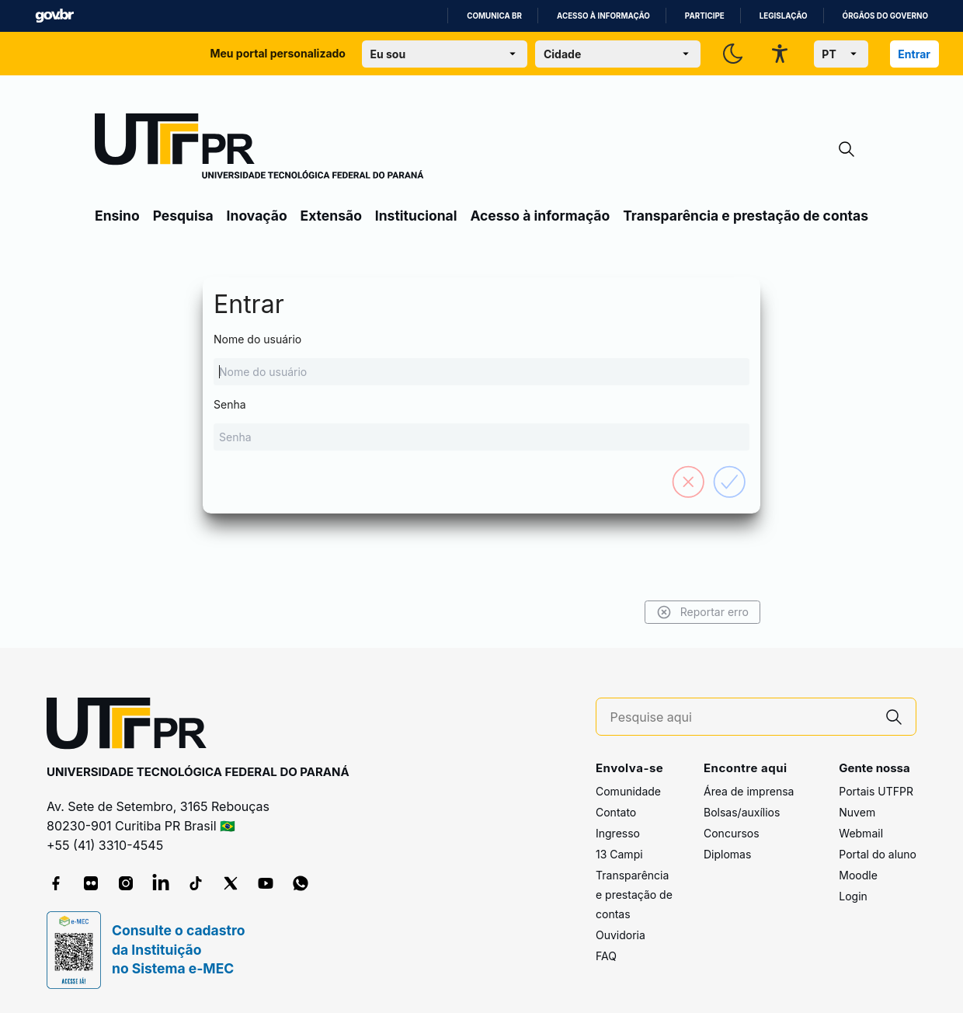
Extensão (331, 215)
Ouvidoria (620, 935)
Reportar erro (702, 612)
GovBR (54, 16)
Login (853, 896)
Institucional (416, 215)
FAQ (606, 956)
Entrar (914, 54)
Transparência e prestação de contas (745, 215)
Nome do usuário (481, 358)
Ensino (117, 215)
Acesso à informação (603, 16)
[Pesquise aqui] (741, 717)
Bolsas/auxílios (742, 812)
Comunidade (628, 791)
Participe (705, 16)
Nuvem (857, 812)
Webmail (861, 833)
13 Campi (619, 854)
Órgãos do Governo (885, 16)
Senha (481, 424)
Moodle (858, 875)
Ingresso (618, 833)
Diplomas (727, 854)
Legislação (784, 16)
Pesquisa (183, 215)
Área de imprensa (749, 791)
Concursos (732, 833)
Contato (616, 812)
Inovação (257, 215)
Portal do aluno (877, 854)
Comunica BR (494, 16)
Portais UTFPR (876, 791)
